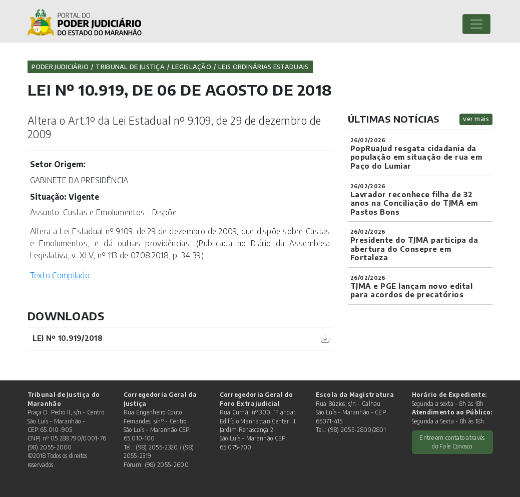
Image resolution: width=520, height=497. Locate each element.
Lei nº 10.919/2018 (68, 338)
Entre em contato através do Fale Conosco (451, 442)
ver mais (476, 119)
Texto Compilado (60, 275)
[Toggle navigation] (476, 24)
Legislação (191, 67)
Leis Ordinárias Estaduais (263, 67)
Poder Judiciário (60, 67)
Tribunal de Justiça (130, 67)
